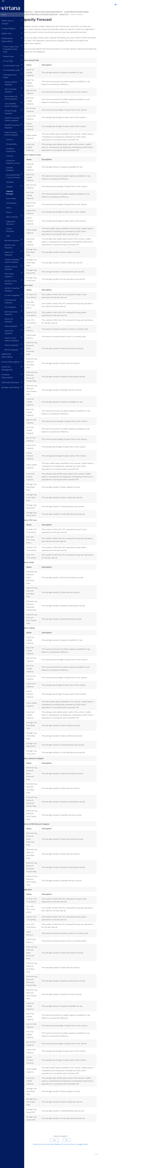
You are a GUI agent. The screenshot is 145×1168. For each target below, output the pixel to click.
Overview (9, 139)
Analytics (14, 186)
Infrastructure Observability (12, 39)
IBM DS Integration (14, 349)
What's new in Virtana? (12, 22)
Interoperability (11, 144)
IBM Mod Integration (14, 239)
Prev (29, 1154)
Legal (8, 236)
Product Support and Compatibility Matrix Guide (13, 48)
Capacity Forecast (9, 192)
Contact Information (10, 230)
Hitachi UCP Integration (14, 320)
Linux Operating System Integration (14, 104)
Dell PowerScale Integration (14, 90)
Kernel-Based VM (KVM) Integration (14, 97)
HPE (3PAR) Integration (14, 274)
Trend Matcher (11, 203)
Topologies (10, 182)
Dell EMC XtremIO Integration (14, 267)
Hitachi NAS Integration (14, 331)
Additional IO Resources (10, 222)
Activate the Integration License (13, 161)
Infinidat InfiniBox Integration (14, 83)
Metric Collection (14, 216)
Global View (12, 33)
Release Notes (13, 55)
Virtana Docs (50, 12)
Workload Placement (12, 382)
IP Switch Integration (14, 294)
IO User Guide (13, 60)
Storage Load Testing (12, 387)
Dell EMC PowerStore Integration (14, 126)
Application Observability (12, 355)
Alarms (8, 208)
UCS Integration (14, 306)
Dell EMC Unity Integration (14, 246)
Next (120, 1154)
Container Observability (12, 376)
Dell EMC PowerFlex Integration (14, 289)
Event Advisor (11, 198)
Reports (9, 212)
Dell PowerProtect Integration (14, 312)
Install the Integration (10, 169)
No (91, 1140)
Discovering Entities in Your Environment (14, 175)
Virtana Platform (12, 28)
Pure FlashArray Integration (14, 301)
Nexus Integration (14, 325)
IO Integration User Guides (13, 75)
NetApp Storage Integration (14, 111)
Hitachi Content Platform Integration (14, 339)
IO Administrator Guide (13, 65)
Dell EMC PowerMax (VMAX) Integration (14, 118)
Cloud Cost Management (12, 368)
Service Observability (12, 361)
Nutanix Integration (14, 344)
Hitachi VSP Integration (14, 253)
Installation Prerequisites (11, 150)
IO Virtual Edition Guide (13, 69)
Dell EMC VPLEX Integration (14, 282)
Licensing (9, 156)
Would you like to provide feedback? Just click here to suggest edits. (84, 1144)
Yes (78, 1140)
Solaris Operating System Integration (14, 133)
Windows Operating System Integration (14, 260)
